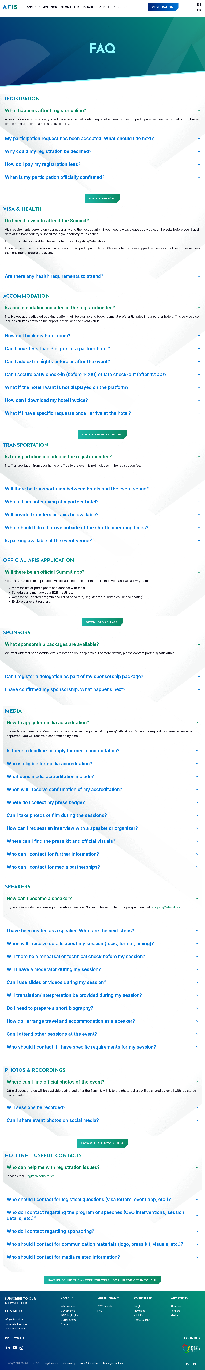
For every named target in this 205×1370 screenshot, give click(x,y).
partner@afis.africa (16, 1323)
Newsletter (70, 7)
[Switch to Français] (199, 9)
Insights (89, 7)
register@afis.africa (40, 1176)
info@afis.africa (14, 1319)
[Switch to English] (199, 4)
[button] (102, 622)
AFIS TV (104, 7)
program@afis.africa (166, 907)
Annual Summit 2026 (42, 7)
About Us (120, 7)
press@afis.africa (15, 1328)
